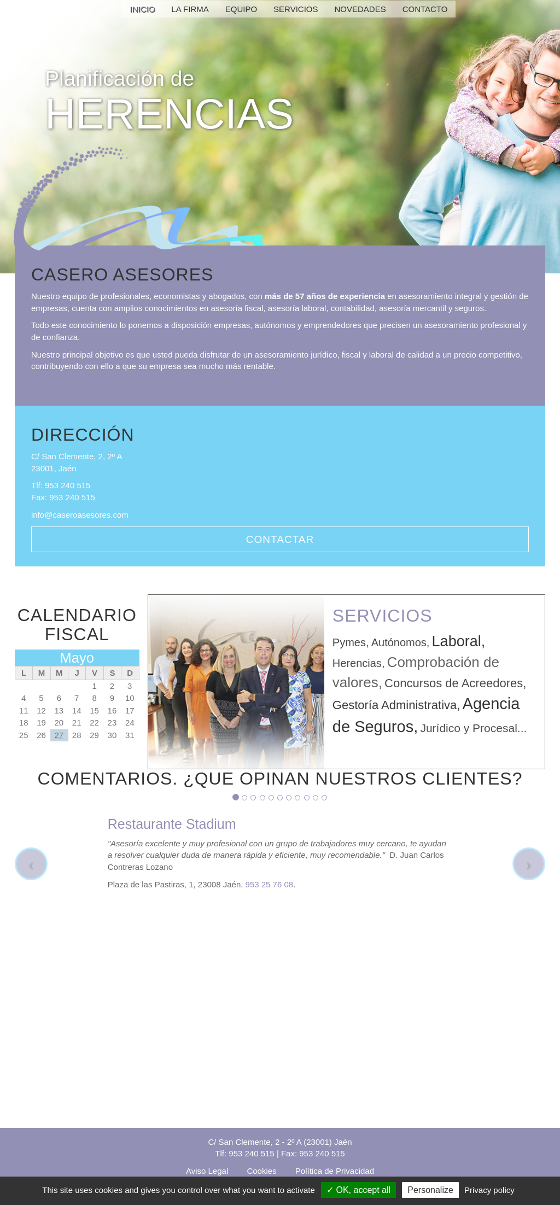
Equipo (241, 9)
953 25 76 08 (270, 884)
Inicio (142, 9)
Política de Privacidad (334, 1170)
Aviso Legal (207, 1170)
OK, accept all (358, 1190)
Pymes (349, 642)
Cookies (261, 1170)
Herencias (357, 663)
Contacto (425, 9)
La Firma (189, 9)
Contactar (280, 539)
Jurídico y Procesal (468, 728)
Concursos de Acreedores (453, 683)
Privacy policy (489, 1190)
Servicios (295, 9)
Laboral (456, 641)
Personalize (430, 1190)
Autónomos (399, 642)
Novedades (360, 9)
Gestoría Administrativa (394, 705)
